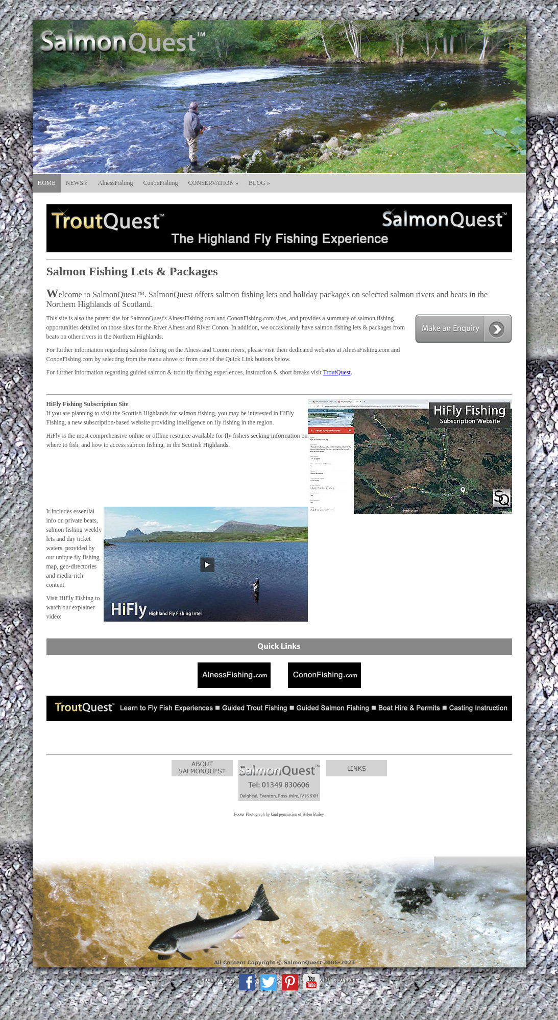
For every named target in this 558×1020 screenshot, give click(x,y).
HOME (47, 182)
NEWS (77, 182)
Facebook (247, 982)
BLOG (259, 182)
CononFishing (160, 182)
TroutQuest (337, 372)
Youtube (311, 982)
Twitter (268, 982)
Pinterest (290, 982)
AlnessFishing (115, 182)
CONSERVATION (213, 182)
